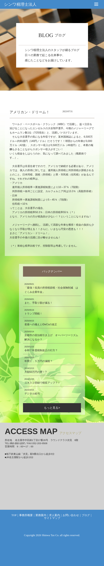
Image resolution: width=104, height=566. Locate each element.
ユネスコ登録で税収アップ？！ (42, 382)
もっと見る (51, 407)
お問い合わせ (71, 515)
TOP (14, 515)
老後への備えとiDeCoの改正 (40, 324)
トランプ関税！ (33, 313)
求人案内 (54, 515)
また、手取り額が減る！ (38, 302)
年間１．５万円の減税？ (38, 361)
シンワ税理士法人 (20, 4)
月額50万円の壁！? (35, 372)
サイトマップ (52, 518)
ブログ (86, 515)
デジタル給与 (32, 393)
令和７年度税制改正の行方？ (41, 350)
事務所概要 (26, 515)
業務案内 (40, 515)
